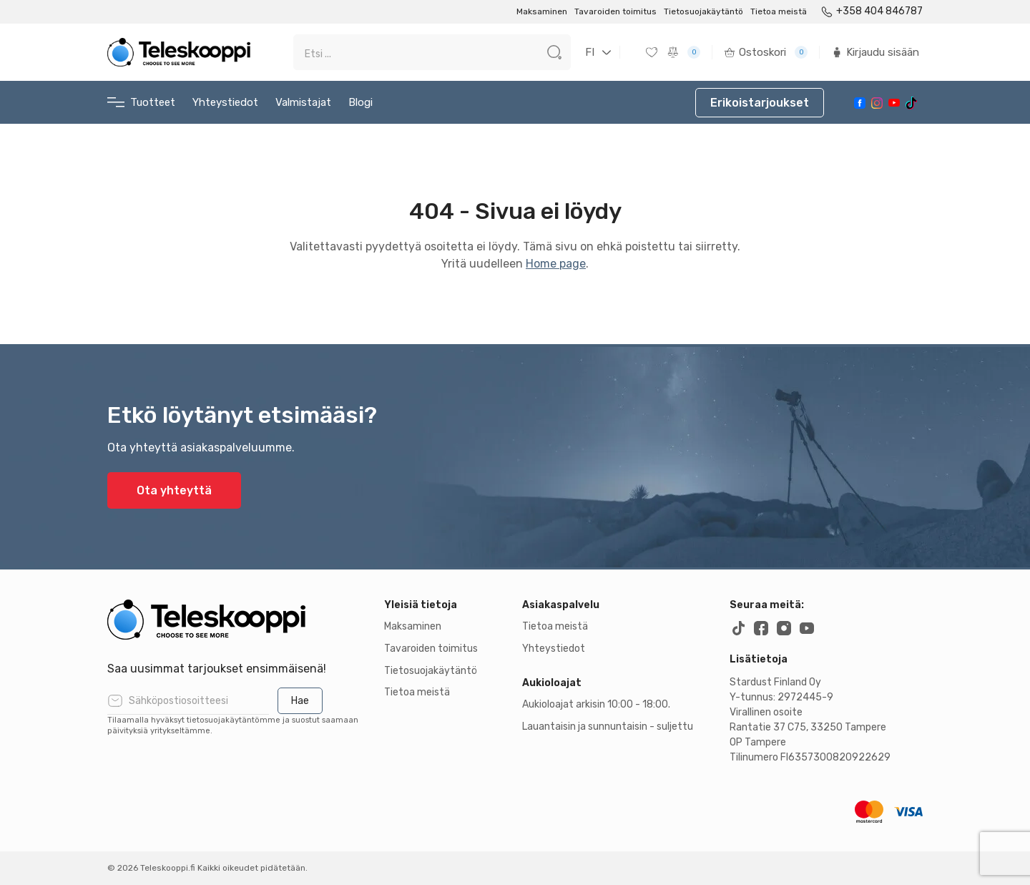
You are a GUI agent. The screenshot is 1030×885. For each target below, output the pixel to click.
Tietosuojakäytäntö (703, 11)
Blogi (360, 102)
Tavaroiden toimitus (615, 11)
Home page (556, 263)
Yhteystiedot (225, 102)
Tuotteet (141, 103)
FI (589, 52)
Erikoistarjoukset (759, 102)
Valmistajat (303, 102)
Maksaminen (541, 11)
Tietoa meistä (778, 11)
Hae (300, 701)
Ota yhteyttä (174, 490)
